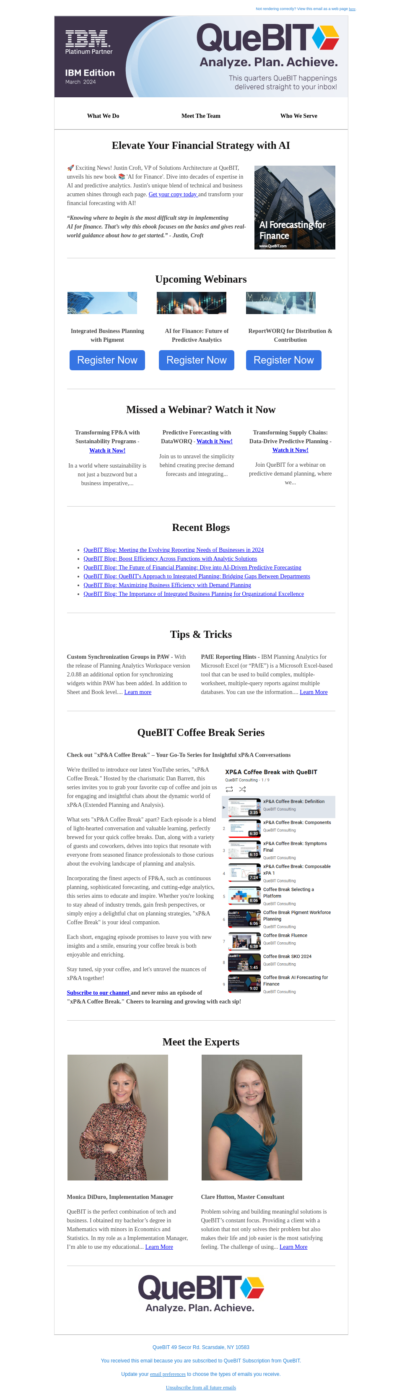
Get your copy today (173, 194)
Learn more (137, 692)
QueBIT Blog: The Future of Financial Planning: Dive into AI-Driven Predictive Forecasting (192, 567)
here (352, 9)
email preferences (168, 1374)
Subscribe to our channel (99, 993)
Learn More (313, 692)
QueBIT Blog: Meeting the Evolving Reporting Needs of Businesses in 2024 (174, 550)
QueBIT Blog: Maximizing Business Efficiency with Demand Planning (168, 585)
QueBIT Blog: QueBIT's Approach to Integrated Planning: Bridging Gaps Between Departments (197, 576)
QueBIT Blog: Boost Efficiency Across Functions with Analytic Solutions (170, 559)
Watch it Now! (107, 450)
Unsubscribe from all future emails (201, 1388)
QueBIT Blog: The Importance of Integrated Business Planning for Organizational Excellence (194, 594)
